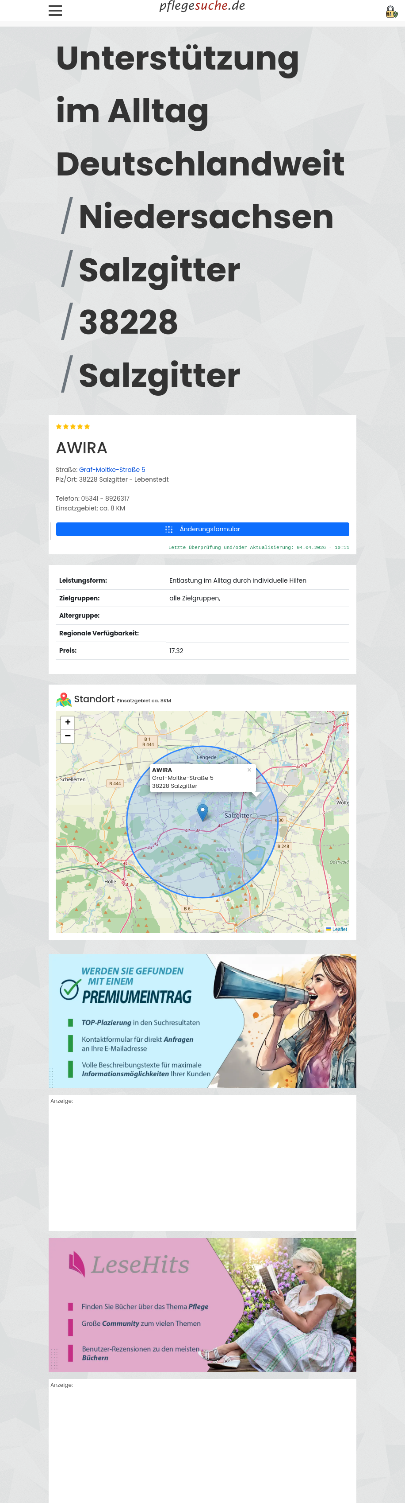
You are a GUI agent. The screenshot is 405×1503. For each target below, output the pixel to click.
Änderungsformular (202, 529)
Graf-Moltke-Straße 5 (112, 469)
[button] (202, 813)
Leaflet (336, 929)
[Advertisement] (202, 1169)
